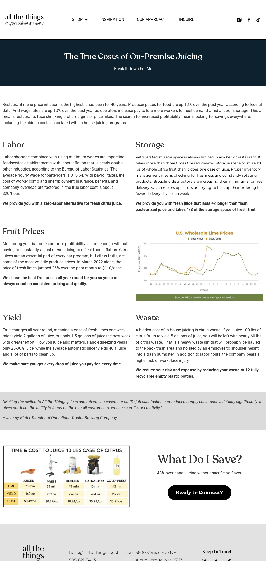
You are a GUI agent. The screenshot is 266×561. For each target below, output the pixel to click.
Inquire (186, 19)
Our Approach (151, 19)
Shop (80, 19)
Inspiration (112, 19)
